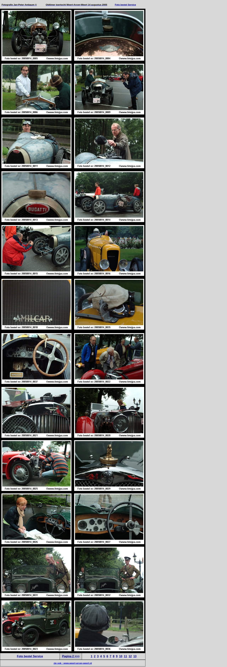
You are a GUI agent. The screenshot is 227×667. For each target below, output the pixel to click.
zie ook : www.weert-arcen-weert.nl (73, 663)
